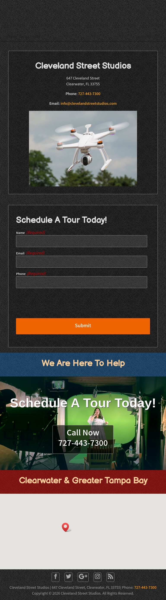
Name (30, 233)
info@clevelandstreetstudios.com (89, 104)
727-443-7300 (89, 94)
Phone (31, 274)
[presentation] (49, 306)
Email (30, 253)
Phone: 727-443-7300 (23, 37)
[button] (67, 527)
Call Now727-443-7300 (83, 438)
